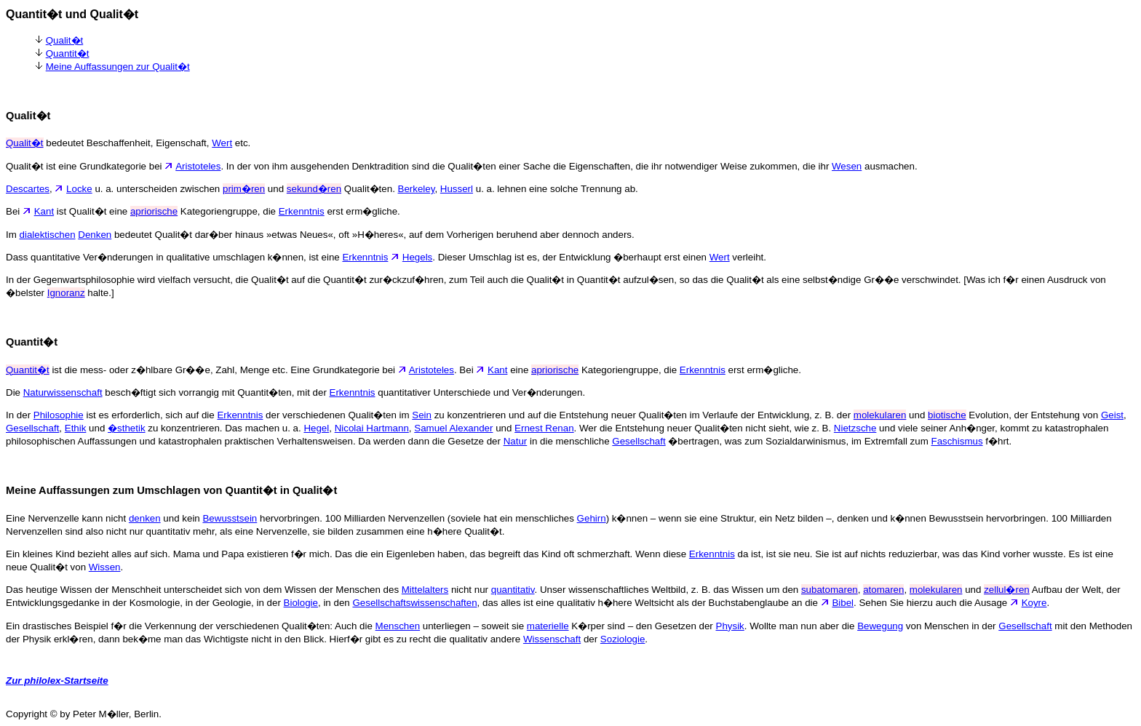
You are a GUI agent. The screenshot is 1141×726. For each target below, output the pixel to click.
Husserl (456, 188)
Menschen (398, 626)
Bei (20, 211)
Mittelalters (425, 589)
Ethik (76, 428)
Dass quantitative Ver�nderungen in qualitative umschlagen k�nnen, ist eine (174, 257)
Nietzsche (855, 428)
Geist (1112, 415)
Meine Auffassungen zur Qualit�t (118, 66)
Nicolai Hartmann (372, 428)
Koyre (1034, 602)
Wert (222, 142)
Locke (79, 188)
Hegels (417, 257)
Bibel (843, 602)
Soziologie (622, 639)
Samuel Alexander (453, 428)
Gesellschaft (32, 428)
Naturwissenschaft (63, 392)
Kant (44, 211)
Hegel (316, 428)
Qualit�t (65, 40)
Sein (422, 415)
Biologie (301, 602)
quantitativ (513, 589)
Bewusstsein (229, 518)
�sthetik (127, 428)
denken (145, 518)
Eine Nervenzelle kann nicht (67, 518)
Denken (94, 234)
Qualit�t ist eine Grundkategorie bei (90, 166)
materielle (548, 626)
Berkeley (416, 188)
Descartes (27, 188)
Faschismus (956, 441)
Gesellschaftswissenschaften (414, 602)
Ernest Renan (544, 428)
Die (14, 392)
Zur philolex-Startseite (57, 680)
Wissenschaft (552, 639)
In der (19, 415)
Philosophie (58, 415)
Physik (730, 626)
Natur (516, 441)
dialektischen (48, 234)
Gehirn (591, 518)
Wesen (847, 166)
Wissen (105, 567)
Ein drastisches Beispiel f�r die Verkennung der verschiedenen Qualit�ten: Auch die (190, 626)
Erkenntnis (302, 211)
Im (13, 234)
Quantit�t (68, 53)
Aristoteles (197, 166)
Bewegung (880, 626)
